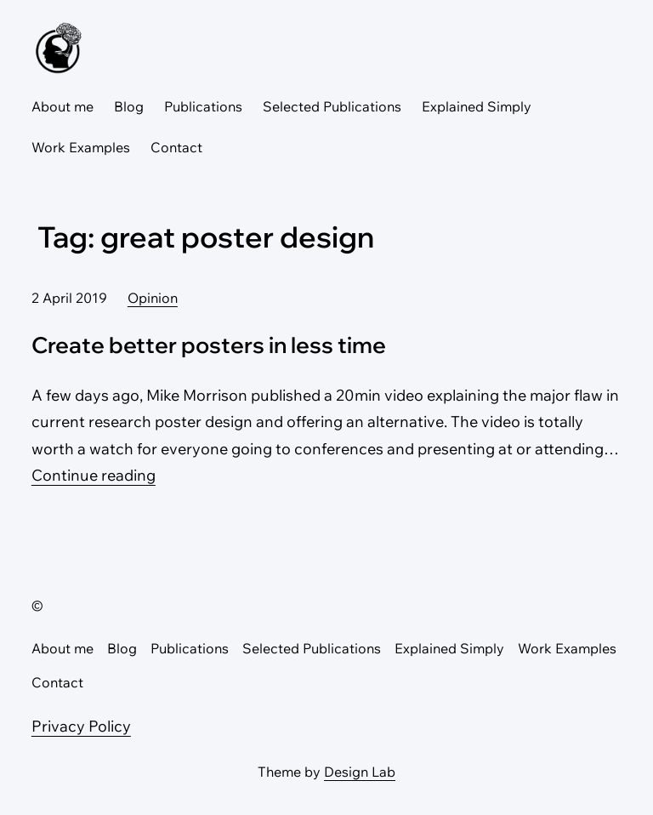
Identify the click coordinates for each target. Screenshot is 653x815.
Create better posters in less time (208, 345)
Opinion (153, 297)
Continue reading (93, 475)
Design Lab (359, 771)
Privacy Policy (81, 726)
